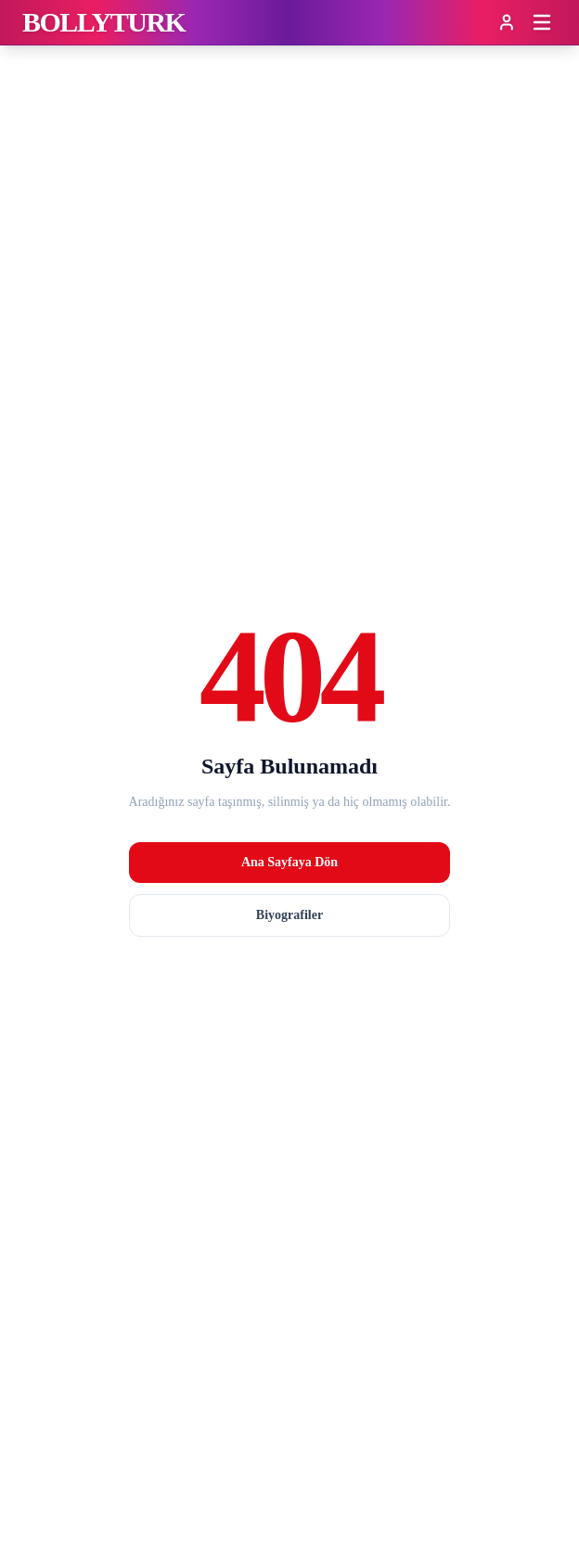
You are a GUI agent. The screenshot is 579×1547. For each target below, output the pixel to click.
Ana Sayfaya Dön (289, 862)
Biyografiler (289, 915)
